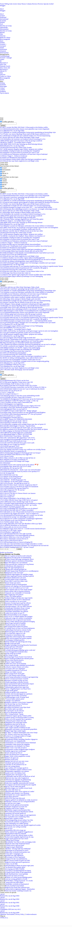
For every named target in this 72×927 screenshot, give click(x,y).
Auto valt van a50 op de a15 (11, 390)
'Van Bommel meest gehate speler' (15, 867)
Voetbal (2, 42)
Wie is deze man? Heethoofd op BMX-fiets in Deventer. (19, 407)
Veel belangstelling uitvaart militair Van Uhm (19, 820)
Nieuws (23, 4)
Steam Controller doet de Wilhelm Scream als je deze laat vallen (21, 231)
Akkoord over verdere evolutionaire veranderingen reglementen (21, 518)
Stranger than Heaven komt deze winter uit (15, 273)
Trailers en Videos (5, 76)
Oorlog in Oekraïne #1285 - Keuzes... (14, 422)
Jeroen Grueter (7, 456)
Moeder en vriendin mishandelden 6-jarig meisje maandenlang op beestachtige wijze (28, 132)
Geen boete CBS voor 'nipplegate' (15, 668)
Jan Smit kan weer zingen (12, 803)
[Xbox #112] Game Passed (10, 478)
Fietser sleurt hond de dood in (15, 660)
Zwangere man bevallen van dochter (16, 695)
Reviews (34, 4)
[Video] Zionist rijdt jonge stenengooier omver (20, 559)
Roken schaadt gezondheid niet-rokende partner (19, 658)
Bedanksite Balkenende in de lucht (15, 578)
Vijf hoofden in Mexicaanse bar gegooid (17, 604)
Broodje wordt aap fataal (12, 643)
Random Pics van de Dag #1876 (12, 363)
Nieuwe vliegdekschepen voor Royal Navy (18, 689)
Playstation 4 (4, 63)
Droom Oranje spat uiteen (12, 583)
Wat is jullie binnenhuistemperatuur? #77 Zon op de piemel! (21, 414)
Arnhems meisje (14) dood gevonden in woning (19, 717)
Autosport (3, 46)
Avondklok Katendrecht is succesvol (16, 670)
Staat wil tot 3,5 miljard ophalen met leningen (18, 616)
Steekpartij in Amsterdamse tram (15, 635)
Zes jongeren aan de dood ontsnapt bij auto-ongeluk (20, 785)
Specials (46, 4)
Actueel (2, 15)
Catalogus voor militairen (12, 700)
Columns (29, 4)
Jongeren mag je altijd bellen (14, 847)
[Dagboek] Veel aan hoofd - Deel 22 (13, 421)
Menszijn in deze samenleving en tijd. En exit (16, 502)
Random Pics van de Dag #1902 (12, 146)
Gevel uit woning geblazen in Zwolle (16, 879)
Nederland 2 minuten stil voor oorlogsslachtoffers (20, 801)
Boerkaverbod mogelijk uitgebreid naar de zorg (19, 837)
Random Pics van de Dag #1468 (12, 366)
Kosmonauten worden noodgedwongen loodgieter (20, 749)
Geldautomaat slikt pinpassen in (14, 566)
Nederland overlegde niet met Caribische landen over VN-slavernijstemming (25, 136)
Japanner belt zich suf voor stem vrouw (16, 761)
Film (1, 34)
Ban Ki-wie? (8, 828)
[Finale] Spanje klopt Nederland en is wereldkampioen (22, 571)
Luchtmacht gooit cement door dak (15, 721)
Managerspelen (4, 54)
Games (2, 59)
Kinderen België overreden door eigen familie (19, 598)
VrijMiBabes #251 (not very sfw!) (12, 327)
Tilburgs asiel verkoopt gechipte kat (15, 569)
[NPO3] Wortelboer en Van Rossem (13, 525)
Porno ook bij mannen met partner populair (19, 638)
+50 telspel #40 (7, 473)
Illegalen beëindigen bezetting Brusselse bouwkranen (21, 645)
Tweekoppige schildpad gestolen (14, 640)
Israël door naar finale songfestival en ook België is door (19, 161)
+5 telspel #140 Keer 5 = (9, 394)
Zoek (10, 4)
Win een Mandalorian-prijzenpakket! (13, 157)
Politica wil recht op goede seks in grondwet (18, 719)
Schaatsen (3, 51)
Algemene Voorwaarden (7, 914)
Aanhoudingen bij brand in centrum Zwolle (18, 630)
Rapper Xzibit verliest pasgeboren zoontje (17, 756)
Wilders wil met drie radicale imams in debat (19, 835)
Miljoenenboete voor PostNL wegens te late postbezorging (20, 348)
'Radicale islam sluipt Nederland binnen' (18, 843)
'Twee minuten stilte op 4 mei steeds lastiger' (19, 589)
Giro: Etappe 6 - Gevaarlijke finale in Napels (15, 142)
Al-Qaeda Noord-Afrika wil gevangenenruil (18, 872)
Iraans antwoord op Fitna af (14, 753)
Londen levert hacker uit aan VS (14, 613)
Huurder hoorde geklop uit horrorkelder (17, 805)
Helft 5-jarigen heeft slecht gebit (14, 673)
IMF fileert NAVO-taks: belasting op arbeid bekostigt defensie (21, 144)
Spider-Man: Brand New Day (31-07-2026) (15, 466)
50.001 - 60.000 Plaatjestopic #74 (13, 480)
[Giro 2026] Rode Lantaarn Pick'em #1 (14, 539)
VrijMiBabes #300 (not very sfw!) (12, 364)
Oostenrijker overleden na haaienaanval (17, 884)
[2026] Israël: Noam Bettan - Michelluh (14, 436)
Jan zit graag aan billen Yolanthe (14, 869)
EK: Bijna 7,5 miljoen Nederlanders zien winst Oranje (21, 732)
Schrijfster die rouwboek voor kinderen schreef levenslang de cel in (22, 139)
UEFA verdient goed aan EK (13, 737)
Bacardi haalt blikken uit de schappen (16, 615)
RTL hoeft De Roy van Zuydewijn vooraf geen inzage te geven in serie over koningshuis (29, 227)
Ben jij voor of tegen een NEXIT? (12, 444)
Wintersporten (4, 52)
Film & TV (3, 71)
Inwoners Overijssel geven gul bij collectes (18, 603)
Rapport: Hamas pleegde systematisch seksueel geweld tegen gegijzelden (25, 304)
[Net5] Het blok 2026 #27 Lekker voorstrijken (16, 510)
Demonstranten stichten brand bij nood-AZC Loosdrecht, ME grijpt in (24, 268)
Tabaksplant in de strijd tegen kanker (16, 722)
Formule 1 (3, 44)
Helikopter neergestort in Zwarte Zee (16, 806)
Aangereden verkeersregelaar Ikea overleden (18, 636)
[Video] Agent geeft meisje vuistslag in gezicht (20, 576)
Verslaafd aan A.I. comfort (10, 416)
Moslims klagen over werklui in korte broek (19, 788)
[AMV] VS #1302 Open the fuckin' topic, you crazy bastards (21, 427)
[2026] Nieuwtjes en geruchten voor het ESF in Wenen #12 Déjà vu (23, 387)
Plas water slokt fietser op (12, 790)
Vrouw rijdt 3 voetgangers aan (14, 854)
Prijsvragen (3, 86)
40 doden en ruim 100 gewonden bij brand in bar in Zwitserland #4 (22, 512)
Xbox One (3, 64)
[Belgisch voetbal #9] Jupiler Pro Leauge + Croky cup (19, 400)
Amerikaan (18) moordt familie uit (15, 813)
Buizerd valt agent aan (11, 758)
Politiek (2, 22)
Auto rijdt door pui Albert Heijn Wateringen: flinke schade (19, 137)
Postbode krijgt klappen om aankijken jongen (19, 574)
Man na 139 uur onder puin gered (15, 786)
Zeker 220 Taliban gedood (13, 596)
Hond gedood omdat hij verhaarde (16, 833)
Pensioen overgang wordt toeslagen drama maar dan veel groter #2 (23, 424)
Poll (3, 186)
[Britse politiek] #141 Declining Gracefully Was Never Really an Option (24, 429)
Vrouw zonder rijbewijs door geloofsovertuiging (20, 621)
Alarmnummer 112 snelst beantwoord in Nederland (20, 742)
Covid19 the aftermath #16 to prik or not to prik (17, 443)
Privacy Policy (20, 914)
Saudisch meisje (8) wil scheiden (15, 625)
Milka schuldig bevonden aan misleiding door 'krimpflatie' (20, 151)
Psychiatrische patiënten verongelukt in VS (18, 822)
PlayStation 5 (4, 69)
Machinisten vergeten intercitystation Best (17, 810)
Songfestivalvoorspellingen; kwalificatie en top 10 (17, 439)
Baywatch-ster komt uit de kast (14, 875)
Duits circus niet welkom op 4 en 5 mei (16, 588)
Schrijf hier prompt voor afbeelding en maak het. (17, 517)
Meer (1, 81)
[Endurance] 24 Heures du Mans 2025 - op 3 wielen (18, 505)
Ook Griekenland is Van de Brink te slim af (15, 498)
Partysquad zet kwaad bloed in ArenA (17, 850)
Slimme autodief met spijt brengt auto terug (18, 641)
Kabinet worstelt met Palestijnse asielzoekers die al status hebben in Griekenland (27, 226)
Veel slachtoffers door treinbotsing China (17, 817)
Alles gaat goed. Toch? (9, 446)
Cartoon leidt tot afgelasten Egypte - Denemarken (20, 889)
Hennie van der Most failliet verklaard (14, 481)
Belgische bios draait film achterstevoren (17, 887)
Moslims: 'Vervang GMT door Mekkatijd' (18, 848)
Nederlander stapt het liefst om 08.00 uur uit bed (20, 776)
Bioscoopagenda (5, 39)
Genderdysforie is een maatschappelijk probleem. (17, 535)
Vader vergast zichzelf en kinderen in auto (17, 727)
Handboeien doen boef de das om (15, 724)
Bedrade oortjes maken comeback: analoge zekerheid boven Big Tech (23, 297)
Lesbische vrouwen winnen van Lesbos (16, 667)
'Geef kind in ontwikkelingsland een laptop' (18, 870)
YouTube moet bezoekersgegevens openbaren (18, 694)
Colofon (2, 90)
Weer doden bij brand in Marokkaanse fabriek (19, 811)
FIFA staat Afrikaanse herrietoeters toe (16, 685)
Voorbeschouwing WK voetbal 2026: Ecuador (16, 147)
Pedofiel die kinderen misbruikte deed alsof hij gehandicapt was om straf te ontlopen (28, 259)
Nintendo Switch (5, 66)
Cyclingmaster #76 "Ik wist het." (12, 490)
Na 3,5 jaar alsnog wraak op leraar (15, 675)
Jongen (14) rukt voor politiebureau (16, 859)
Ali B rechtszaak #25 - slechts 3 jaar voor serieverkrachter (20, 470)
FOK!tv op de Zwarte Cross (13, 648)
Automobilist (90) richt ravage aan (15, 830)
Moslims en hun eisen (11, 759)
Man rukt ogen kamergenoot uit (14, 567)
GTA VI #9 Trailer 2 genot (10, 530)
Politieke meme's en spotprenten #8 (13, 451)
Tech (1, 24)
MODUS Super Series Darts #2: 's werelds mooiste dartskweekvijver (22, 528)
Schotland (5, 463)
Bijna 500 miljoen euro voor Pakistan (16, 562)
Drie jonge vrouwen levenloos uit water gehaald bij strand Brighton (22, 412)
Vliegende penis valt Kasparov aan (15, 774)
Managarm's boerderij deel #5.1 (11, 417)
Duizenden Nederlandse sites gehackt (17, 611)
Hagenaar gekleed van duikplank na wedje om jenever (21, 800)
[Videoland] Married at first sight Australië (15, 534)
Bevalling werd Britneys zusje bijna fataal (17, 707)
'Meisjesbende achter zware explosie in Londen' (20, 791)
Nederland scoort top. (9, 475)
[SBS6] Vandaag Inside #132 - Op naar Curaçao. (17, 547)
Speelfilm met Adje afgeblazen (14, 855)
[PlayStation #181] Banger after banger (14, 461)
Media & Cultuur (5, 37)
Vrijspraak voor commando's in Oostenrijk (17, 593)
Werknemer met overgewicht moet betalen (18, 620)
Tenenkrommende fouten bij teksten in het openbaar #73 (19, 471)
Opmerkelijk (4, 27)
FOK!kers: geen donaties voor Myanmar (17, 793)
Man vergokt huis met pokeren (14, 594)
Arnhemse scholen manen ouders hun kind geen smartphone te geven (23, 159)
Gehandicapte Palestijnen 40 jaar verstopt (17, 608)
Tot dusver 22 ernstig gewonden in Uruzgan (18, 736)
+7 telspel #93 (7, 392)
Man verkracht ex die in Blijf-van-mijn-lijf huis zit (17, 458)
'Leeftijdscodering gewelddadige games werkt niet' (20, 650)
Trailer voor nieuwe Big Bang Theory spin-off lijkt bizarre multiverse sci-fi (24, 134)
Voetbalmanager (5, 56)
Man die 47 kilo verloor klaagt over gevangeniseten (20, 815)
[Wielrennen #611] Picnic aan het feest (14, 380)
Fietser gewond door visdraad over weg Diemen (19, 564)
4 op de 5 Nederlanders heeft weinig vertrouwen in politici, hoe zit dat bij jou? (26, 246)
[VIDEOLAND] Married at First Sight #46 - (16, 454)
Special (4, 184)
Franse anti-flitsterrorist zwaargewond (16, 754)
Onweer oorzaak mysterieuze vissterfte (16, 679)
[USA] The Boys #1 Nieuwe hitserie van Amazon (17, 493)
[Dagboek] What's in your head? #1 (13, 409)
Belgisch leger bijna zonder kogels (15, 731)
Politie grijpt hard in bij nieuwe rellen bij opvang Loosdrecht (21, 141)
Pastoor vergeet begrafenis (13, 662)
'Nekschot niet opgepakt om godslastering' (18, 779)
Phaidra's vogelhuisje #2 (10, 532)
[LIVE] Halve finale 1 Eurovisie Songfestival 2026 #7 (18, 485)
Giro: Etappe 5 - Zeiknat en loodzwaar (13, 156)
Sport (1, 41)
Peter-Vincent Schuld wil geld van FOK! (18, 860)
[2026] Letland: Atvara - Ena (11, 522)
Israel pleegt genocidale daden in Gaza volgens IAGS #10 (20, 406)
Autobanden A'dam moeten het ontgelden (17, 744)
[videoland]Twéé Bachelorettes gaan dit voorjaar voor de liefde (21, 515)
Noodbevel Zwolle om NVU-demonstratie (17, 599)
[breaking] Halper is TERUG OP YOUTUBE (16, 434)
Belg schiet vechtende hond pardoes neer (18, 852)
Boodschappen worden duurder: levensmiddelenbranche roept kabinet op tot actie (27, 253)
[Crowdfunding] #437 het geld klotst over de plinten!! (19, 508)
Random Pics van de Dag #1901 (12, 264)
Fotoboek (3, 84)
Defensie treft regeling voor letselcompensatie (19, 586)
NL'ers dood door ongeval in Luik (15, 633)
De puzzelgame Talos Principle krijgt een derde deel (17, 217)
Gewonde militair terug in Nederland (15, 579)
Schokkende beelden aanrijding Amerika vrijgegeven (21, 739)
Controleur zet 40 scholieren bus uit (15, 764)
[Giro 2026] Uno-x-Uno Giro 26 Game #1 (15, 537)
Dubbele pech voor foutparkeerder (15, 741)
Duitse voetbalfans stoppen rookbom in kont (18, 769)
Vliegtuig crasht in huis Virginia (14, 808)
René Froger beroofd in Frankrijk (16, 623)
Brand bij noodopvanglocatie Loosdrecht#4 (16, 432)
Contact (2, 88)
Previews (40, 4)
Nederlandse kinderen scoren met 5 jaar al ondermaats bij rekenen (22, 389)
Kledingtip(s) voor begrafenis (11, 404)
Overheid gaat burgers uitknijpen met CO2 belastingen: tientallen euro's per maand (27, 263)
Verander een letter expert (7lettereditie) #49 (16, 402)
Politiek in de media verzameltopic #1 (14, 459)
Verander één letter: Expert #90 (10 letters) (15, 397)
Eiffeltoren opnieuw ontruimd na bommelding (19, 561)
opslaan (3, 125)
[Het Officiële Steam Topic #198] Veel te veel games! (19, 500)
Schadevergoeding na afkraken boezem (16, 682)
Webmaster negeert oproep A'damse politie (18, 716)
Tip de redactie (4, 93)
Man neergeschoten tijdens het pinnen (16, 626)
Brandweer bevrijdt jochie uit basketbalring (18, 557)
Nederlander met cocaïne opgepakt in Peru (17, 795)
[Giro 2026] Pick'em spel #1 (11, 540)
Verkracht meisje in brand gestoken (16, 584)
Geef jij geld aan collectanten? (14, 647)
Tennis (2, 47)
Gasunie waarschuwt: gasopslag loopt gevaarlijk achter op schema (22, 197)
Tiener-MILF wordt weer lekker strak (16, 581)
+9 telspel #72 (7, 496)
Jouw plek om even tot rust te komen (13, 527)
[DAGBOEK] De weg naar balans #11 (14, 488)
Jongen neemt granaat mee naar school (16, 838)
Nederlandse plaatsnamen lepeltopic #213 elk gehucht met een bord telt (24, 545)
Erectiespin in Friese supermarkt (15, 857)
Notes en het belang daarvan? (11, 476)
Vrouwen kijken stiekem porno (15, 699)
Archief (51, 4)
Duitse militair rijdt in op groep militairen (17, 591)
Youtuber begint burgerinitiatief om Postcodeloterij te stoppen (21, 503)
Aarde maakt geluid (11, 690)
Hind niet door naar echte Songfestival (17, 778)
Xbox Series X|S (5, 68)
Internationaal (4, 19)
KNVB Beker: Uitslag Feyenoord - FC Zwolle (19, 880)
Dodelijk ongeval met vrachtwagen (15, 751)
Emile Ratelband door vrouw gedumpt (16, 874)
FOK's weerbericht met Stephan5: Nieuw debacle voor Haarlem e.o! (22, 236)
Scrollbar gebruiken (8, 121)
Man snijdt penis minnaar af (13, 705)
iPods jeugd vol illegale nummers (16, 726)
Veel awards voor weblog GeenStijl (15, 827)
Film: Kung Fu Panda (11, 655)
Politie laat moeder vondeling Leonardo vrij (18, 891)
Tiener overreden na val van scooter (15, 601)
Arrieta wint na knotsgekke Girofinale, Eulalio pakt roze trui (20, 229)
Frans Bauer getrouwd (11, 796)
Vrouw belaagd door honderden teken (16, 652)
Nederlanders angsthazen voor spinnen (17, 771)
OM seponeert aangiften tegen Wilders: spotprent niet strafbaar (21, 149)
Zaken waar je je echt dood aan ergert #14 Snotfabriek (19, 486)
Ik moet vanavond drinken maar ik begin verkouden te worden (21, 544)
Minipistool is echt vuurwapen (14, 572)
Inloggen (2, 5)
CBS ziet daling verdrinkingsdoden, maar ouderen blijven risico (21, 261)
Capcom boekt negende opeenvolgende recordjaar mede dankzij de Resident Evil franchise (29, 202)
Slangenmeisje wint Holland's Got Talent (17, 746)
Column (4, 181)
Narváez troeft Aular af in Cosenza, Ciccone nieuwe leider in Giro (22, 271)
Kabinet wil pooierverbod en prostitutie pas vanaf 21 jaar (19, 152)
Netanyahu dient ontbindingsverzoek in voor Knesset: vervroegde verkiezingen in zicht (28, 209)
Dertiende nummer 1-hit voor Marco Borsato (18, 606)
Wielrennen (3, 49)
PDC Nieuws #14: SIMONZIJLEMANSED (16, 419)
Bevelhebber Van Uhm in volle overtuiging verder (21, 842)
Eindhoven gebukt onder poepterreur (16, 692)
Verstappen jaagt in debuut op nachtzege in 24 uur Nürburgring (21, 276)
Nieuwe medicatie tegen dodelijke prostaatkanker (19, 665)
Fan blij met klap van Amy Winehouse (16, 704)
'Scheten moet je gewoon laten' (15, 845)
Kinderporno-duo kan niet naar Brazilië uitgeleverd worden (22, 825)
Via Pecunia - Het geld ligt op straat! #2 (15, 483)
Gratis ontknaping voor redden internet (16, 823)
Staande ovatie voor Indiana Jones (15, 773)
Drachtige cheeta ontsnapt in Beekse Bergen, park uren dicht (20, 212)
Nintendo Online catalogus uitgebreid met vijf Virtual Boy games (21, 219)
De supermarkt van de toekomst (14, 710)
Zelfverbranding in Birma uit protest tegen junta (19, 865)
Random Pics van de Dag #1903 (12, 130)
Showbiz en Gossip (6, 26)
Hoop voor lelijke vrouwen (14, 672)
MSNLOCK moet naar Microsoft (15, 798)
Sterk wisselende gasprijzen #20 (12, 507)
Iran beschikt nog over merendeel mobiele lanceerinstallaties (20, 244)
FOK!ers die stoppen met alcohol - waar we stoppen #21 (19, 513)
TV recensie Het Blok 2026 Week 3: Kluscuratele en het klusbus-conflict (24, 127)
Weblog (6, 4)
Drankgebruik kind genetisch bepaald (16, 610)
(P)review (5, 182)
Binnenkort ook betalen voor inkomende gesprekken (21, 729)
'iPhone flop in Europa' (12, 840)
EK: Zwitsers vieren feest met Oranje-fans (17, 734)
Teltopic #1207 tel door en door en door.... (15, 384)
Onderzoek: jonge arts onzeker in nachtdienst (18, 618)
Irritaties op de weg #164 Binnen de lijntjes (16, 520)
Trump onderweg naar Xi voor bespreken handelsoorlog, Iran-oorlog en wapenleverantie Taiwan (31, 266)
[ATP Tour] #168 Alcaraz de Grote (13, 441)
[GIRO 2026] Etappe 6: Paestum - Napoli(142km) (17, 426)
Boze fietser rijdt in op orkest (13, 709)
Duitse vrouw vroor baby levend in (16, 748)
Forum (2, 4)
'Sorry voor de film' (12, 864)
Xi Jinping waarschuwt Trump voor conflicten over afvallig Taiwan (22, 449)
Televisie (2, 36)
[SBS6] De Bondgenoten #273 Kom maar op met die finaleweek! (21, 399)
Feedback (3, 91)
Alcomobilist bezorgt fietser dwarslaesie (17, 781)
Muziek (2, 32)
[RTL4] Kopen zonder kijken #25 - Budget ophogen (18, 411)
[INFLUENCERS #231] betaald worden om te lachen (18, 385)
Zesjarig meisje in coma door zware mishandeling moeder (20, 395)
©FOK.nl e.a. (4, 917)
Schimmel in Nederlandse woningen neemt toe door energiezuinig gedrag (24, 361)
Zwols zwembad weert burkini (15, 886)
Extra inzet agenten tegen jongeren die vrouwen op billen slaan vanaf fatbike (25, 274)
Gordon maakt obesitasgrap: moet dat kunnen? (17, 369)
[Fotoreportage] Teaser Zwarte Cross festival (18, 657)
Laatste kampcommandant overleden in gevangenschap (21, 677)
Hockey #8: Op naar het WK (11, 468)
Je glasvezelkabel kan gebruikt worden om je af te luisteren (20, 332)
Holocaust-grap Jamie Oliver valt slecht (17, 631)
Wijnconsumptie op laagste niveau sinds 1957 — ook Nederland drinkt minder (26, 207)
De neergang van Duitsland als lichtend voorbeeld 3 (17, 431)
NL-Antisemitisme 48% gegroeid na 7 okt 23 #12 (17, 437)
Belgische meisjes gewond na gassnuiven (17, 862)
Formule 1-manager (6, 58)
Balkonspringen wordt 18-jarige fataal (17, 697)
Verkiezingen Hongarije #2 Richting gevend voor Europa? (20, 453)
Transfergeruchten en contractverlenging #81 (16, 542)
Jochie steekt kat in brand (13, 653)
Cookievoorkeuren (31, 914)
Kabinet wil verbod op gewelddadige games (19, 877)
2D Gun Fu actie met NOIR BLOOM (13, 254)
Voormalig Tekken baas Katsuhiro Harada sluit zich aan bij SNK (21, 251)
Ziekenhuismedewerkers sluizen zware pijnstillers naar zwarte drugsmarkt (24, 129)
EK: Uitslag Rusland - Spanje (14, 714)
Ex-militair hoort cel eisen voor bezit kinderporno (20, 628)
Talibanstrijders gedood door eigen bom (17, 687)
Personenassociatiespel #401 (11, 448)
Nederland (3, 17)
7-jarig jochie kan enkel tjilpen (14, 882)
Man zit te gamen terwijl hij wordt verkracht (18, 556)
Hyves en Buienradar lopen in (14, 712)
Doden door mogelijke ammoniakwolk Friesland (19, 783)
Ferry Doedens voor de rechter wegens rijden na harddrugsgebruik (22, 258)
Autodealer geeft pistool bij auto (14, 763)
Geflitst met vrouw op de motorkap (15, 663)
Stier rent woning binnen (12, 766)
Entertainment (4, 29)
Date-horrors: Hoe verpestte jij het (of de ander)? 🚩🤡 (19, 465)
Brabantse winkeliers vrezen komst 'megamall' (19, 702)
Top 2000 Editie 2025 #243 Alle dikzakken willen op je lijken (21, 523)
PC (1, 61)
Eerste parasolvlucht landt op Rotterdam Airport (19, 684)
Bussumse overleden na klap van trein (16, 680)
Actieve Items (17, 4)
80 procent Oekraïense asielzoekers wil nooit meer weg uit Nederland (23, 154)
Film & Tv (5, 173)
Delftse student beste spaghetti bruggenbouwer (19, 832)
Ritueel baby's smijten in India (14, 818)
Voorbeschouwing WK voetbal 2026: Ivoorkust (16, 269)
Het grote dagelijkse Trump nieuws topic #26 (16, 382)
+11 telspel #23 (7, 495)
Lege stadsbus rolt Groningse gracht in (16, 768)
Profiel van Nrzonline (6, 552)
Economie (3, 21)
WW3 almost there (8, 491)
